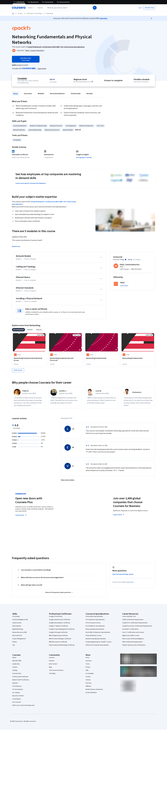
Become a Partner (18, 696)
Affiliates (88, 686)
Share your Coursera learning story (23, 705)
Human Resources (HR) (19, 632)
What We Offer (17, 661)
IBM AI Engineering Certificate (58, 635)
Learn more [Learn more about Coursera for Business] (118, 515)
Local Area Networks (19, 126)
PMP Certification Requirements (132, 642)
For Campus (16, 693)
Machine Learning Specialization (96, 639)
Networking (49, 13)
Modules (41, 93)
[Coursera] (18, 7)
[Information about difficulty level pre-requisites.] (92, 82)
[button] (40, 8)
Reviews (89, 93)
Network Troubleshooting (38, 126)
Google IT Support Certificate (58, 626)
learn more (130, 582)
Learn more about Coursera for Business (30, 183)
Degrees (15, 683)
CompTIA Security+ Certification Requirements (137, 626)
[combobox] (69, 7)
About (15, 93)
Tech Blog (52, 673)
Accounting (15, 616)
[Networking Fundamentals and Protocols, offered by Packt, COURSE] (65, 359)
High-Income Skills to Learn (130, 635)
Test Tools (100, 126)
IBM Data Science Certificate (58, 642)
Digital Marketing (17, 629)
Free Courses (16, 702)
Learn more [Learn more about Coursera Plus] (21, 515)
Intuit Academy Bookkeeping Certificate (61, 645)
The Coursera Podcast (56, 670)
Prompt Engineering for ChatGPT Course (98, 642)
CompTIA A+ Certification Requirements (135, 623)
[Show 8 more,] (18, 370)
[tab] (18, 329)
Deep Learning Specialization (95, 629)
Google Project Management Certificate (61, 629)
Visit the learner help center (122, 574)
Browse (20, 13)
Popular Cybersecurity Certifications (133, 645)
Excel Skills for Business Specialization (98, 632)
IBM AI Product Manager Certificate (60, 639)
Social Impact (16, 699)
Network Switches (19, 130)
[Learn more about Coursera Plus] (42, 68)
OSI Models (17, 140)
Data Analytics (16, 626)
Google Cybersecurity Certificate (59, 620)
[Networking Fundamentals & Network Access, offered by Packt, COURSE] (29, 359)
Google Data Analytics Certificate (59, 623)
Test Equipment (71, 126)
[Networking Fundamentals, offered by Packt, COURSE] (101, 358)
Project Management (19, 639)
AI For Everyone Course (93, 623)
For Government (17, 689)
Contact (88, 677)
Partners (51, 661)
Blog (50, 667)
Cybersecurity (16, 623)
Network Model (68, 130)
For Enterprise (17, 686)
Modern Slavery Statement (94, 689)
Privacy (88, 667)
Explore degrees (71, 511)
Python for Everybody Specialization (97, 645)
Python (14, 642)
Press (87, 658)
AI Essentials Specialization (94, 616)
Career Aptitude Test (129, 616)
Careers (14, 667)
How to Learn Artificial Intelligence (133, 639)
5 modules (22, 78)
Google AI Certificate (55, 616)
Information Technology (34, 13)
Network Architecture (86, 126)
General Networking (35, 130)
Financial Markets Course (93, 635)
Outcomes (28, 93)
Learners (52, 658)
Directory (89, 683)
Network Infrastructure (52, 130)
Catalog (14, 670)
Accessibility (90, 673)
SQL (13, 645)
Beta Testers (53, 664)
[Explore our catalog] (31, 8)
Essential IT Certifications (130, 629)
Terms (88, 664)
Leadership (15, 664)
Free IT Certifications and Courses (133, 632)
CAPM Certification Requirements (132, 620)
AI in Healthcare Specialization (95, 626)
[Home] (13, 13)
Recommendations (57, 93)
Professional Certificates (20, 677)
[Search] (95, 8)
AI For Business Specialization (95, 620)
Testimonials (76, 93)
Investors (89, 661)
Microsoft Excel (17, 635)
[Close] (151, 18)
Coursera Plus (16, 673)
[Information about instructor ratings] (125, 259)
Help (87, 670)
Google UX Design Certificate (58, 632)
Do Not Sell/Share (91, 693)
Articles (88, 680)
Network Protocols (56, 126)
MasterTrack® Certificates (20, 680)
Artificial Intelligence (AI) (20, 620)
